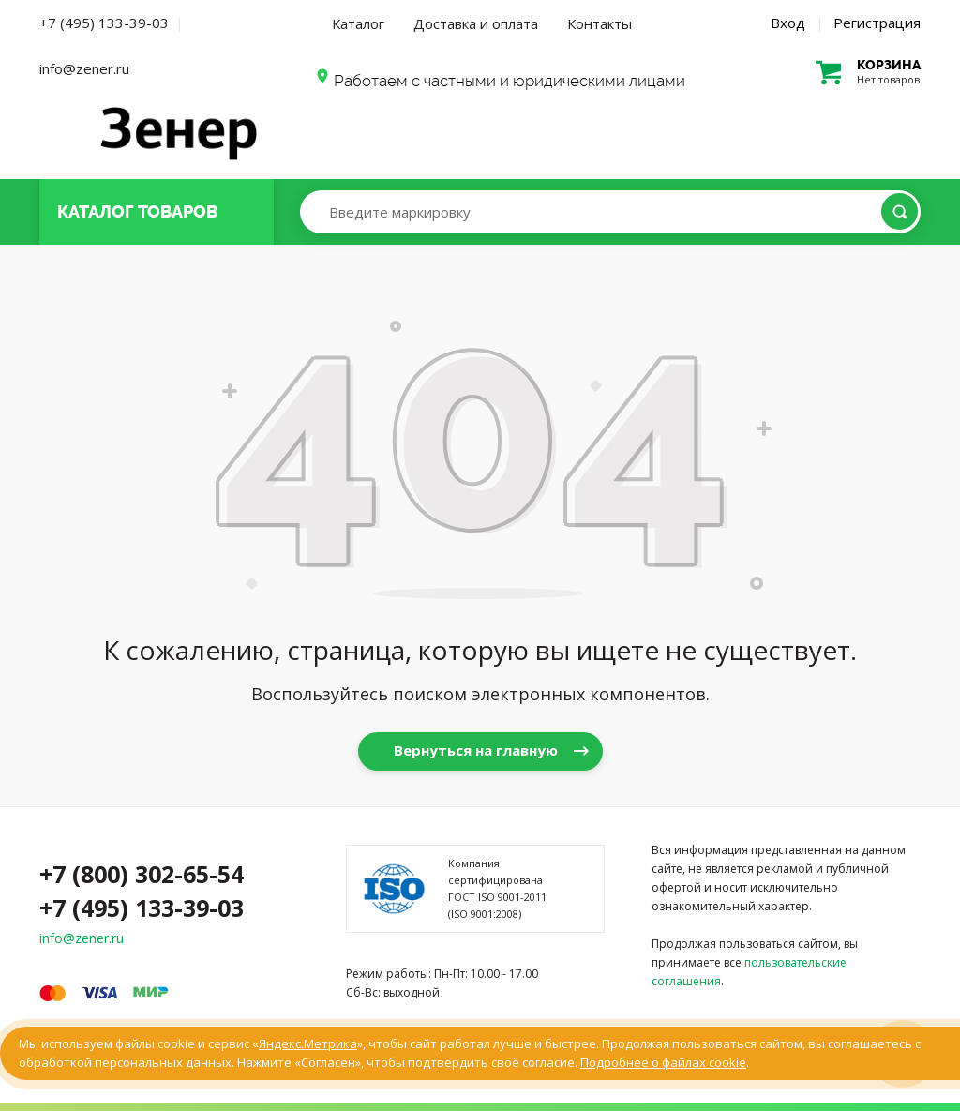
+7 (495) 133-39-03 (104, 22)
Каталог (358, 23)
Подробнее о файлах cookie (663, 1062)
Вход (788, 22)
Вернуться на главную (476, 750)
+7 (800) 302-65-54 (141, 874)
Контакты (599, 23)
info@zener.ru (84, 68)
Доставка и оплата (475, 23)
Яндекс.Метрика (308, 1043)
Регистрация (877, 22)
